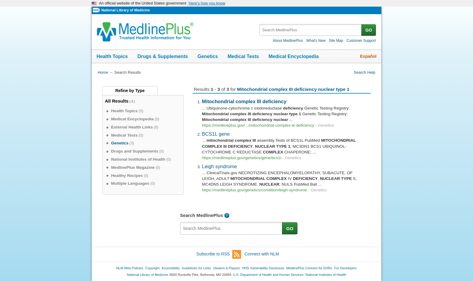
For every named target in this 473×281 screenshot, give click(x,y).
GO (368, 30)
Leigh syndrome (219, 166)
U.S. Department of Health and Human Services (268, 274)
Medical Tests (243, 56)
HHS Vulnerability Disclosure (263, 268)
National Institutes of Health (326, 274)
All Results (117, 100)
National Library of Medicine (125, 10)
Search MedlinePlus (201, 215)
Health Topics (112, 56)
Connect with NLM (262, 254)
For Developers (345, 268)
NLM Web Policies (129, 268)
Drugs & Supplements (163, 56)
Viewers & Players (226, 268)
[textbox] (310, 30)
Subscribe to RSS (218, 254)
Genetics (208, 56)
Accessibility (171, 268)
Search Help (364, 72)
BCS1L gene (216, 134)
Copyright (152, 268)
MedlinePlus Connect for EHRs (309, 268)
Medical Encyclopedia (293, 56)
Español (368, 56)
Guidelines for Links (196, 268)
